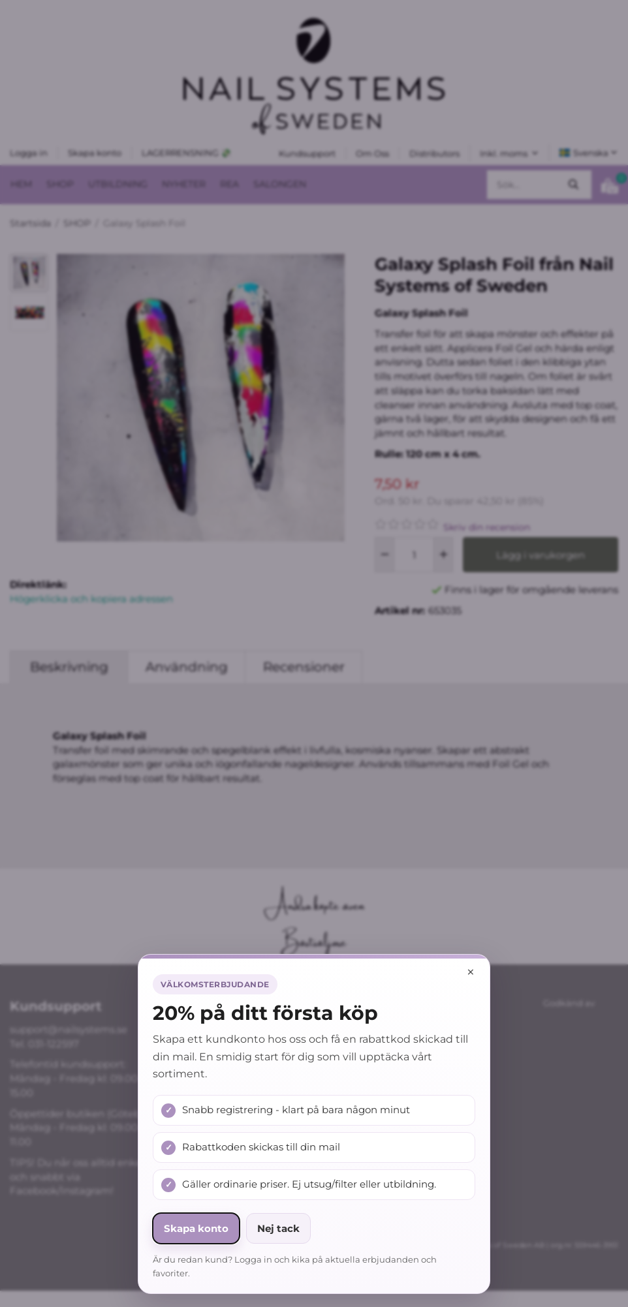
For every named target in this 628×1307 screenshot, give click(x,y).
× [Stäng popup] (470, 971)
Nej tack (278, 1228)
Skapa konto (196, 1228)
